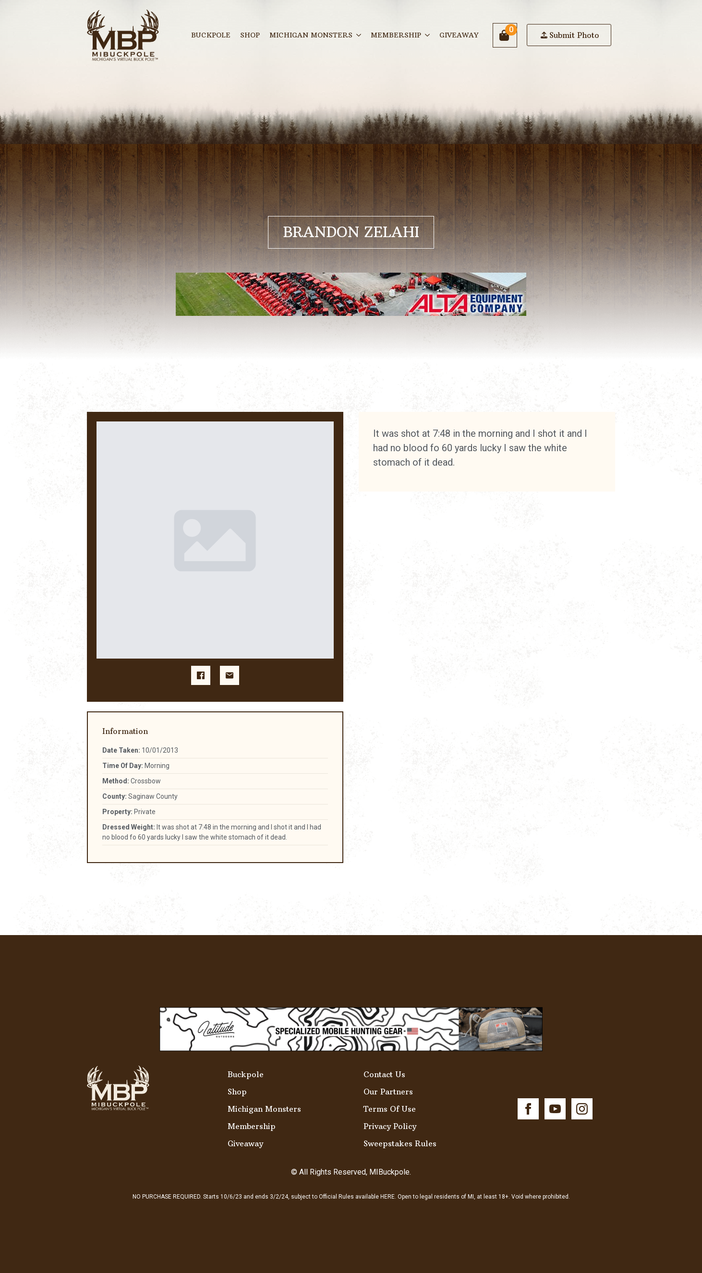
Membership (396, 35)
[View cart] (505, 35)
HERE (387, 1196)
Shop (250, 35)
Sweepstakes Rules (399, 1143)
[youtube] (555, 1108)
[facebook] (528, 1108)
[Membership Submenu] (428, 35)
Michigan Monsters (310, 35)
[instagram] (582, 1108)
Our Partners (388, 1091)
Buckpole (210, 35)
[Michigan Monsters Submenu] (359, 35)
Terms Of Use (389, 1109)
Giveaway (458, 35)
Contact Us (384, 1074)
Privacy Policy (389, 1126)
